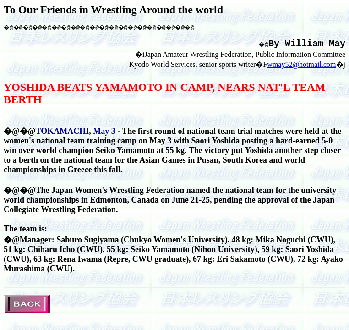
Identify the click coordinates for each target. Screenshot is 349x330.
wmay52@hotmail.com (301, 68)
